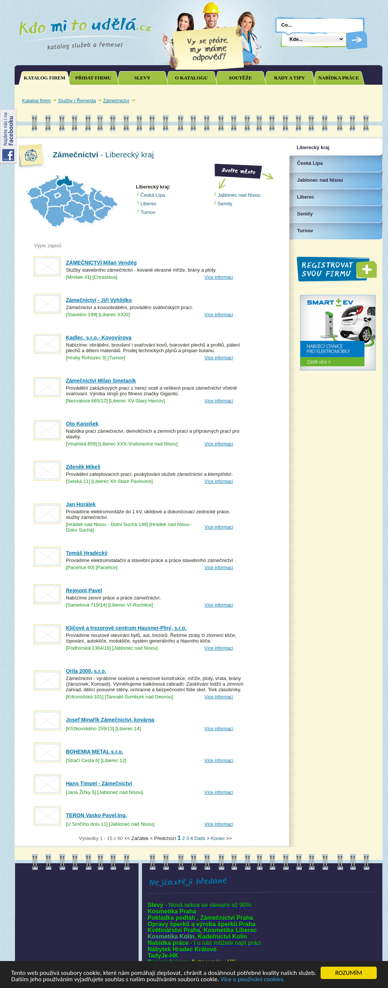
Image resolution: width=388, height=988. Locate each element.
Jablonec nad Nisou (239, 195)
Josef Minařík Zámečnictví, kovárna (110, 720)
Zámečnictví (116, 100)
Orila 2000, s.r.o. (86, 671)
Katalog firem (36, 100)
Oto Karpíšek (82, 424)
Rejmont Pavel (84, 590)
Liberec (148, 203)
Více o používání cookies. (253, 980)
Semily (225, 203)
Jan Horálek (81, 504)
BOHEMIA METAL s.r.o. (94, 752)
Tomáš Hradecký (86, 553)
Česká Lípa (152, 195)
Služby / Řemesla (77, 100)
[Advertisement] (291, 100)
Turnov (147, 212)
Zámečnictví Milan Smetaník (101, 381)
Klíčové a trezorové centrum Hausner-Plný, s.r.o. (126, 628)
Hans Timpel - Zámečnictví (99, 783)
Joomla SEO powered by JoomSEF (40, 840)
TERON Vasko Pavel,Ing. (96, 815)
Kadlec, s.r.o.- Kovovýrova (98, 338)
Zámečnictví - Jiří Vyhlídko (99, 300)
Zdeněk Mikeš (83, 467)
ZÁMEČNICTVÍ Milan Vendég (101, 263)
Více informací (218, 277)
